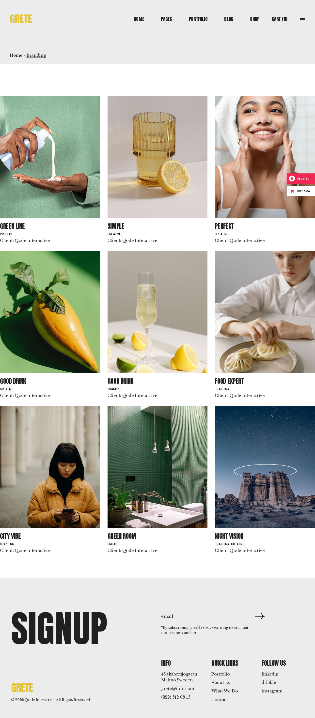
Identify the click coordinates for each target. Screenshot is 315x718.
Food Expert (229, 381)
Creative (114, 234)
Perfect (224, 226)
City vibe (10, 536)
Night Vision (229, 536)
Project (6, 234)
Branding (115, 389)
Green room (122, 536)
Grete (21, 18)
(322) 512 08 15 (175, 697)
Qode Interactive (32, 240)
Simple (116, 226)
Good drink (13, 381)
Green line (12, 226)
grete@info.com (177, 688)
